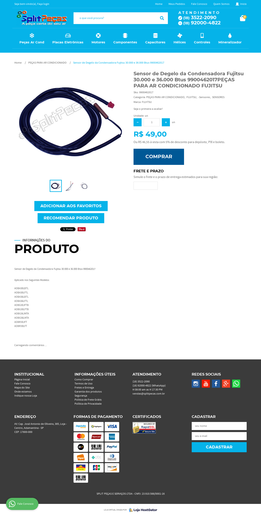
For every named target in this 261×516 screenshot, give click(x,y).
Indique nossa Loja (25, 396)
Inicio (243, 4)
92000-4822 (202, 23)
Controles (202, 42)
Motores (98, 42)
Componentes (125, 42)
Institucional (29, 374)
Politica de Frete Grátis (88, 400)
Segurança (81, 396)
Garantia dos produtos (88, 392)
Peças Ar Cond (31, 42)
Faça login (43, 4)
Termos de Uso (84, 383)
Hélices (180, 42)
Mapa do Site (22, 387)
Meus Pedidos (176, 4)
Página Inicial (22, 379)
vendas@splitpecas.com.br (149, 394)
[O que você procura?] (162, 18)
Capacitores (155, 42)
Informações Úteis (95, 374)
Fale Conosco (199, 4)
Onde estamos (23, 392)
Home (158, 4)
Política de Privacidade (88, 404)
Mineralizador (230, 42)
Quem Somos (221, 4)
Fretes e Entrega (84, 387)
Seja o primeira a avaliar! (148, 109)
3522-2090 (199, 17)
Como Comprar (84, 379)
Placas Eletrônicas (67, 42)
